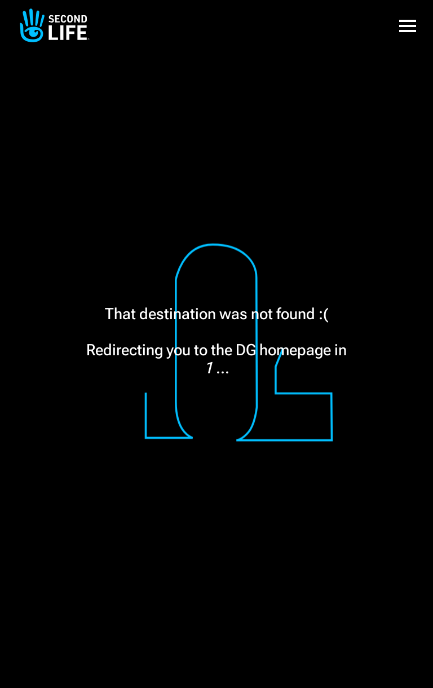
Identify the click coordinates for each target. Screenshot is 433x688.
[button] (408, 25)
